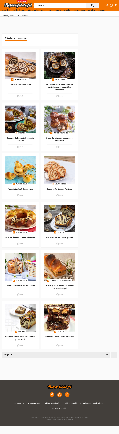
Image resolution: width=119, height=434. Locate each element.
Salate (58, 10)
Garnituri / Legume (96, 10)
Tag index (17, 403)
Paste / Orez (79, 10)
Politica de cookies (71, 403)
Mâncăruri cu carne (36, 10)
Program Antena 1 (33, 403)
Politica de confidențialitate (94, 403)
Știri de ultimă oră (52, 403)
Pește (50, 10)
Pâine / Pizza (8, 16)
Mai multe (22, 16)
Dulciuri (67, 10)
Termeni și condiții (59, 408)
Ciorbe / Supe (19, 10)
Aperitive (6, 10)
